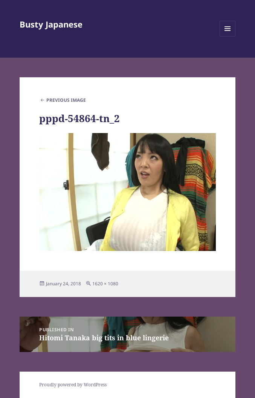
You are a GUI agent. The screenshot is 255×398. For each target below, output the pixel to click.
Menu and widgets (227, 36)
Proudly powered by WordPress (73, 384)
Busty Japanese (51, 24)
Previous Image (66, 100)
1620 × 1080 (105, 283)
